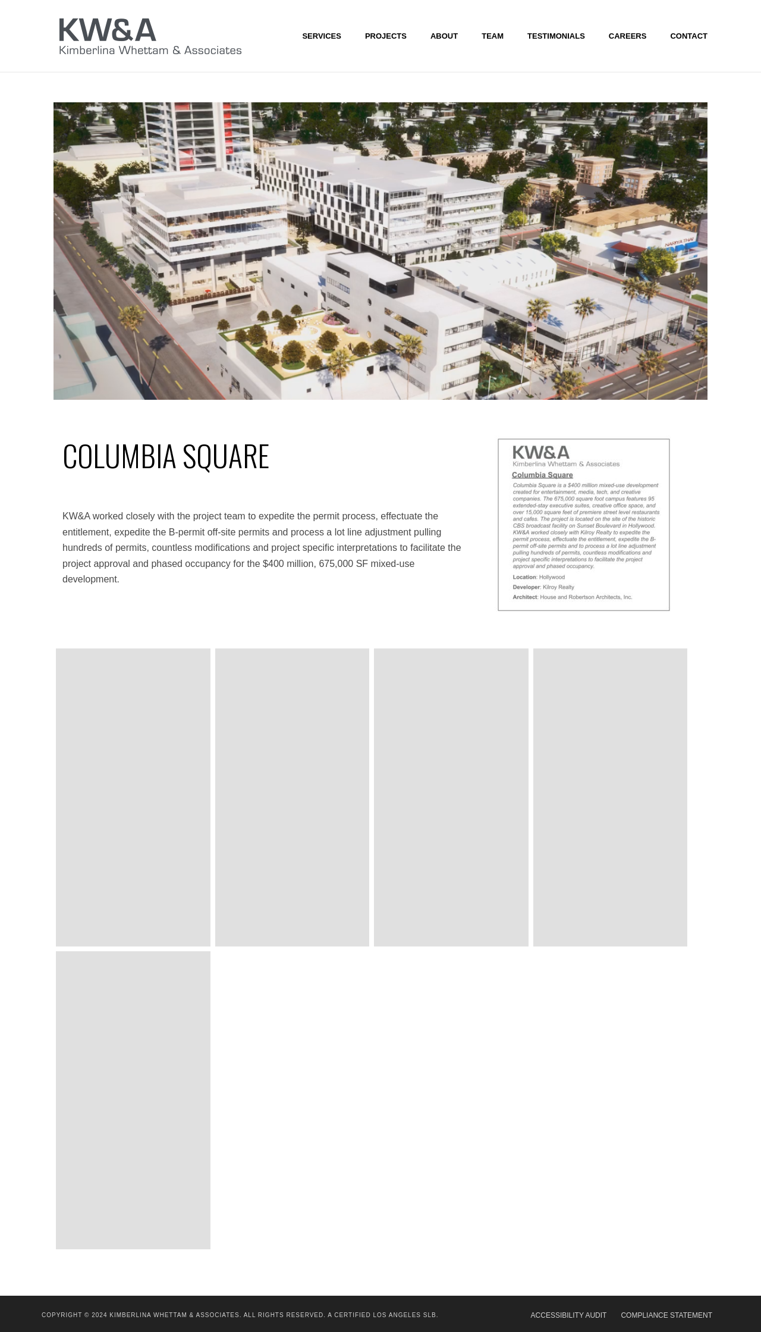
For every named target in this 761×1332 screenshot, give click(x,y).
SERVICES (321, 36)
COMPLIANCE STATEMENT (666, 1315)
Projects (386, 36)
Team (493, 36)
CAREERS (628, 36)
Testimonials (556, 36)
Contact (688, 36)
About (444, 36)
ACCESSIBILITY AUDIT (569, 1315)
